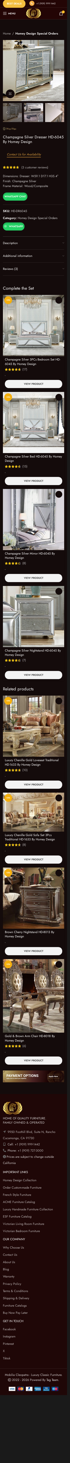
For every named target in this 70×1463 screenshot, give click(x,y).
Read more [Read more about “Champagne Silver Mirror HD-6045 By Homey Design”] (58, 494)
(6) (24, 1046)
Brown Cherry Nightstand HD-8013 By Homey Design (29, 934)
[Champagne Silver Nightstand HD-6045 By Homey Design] (33, 616)
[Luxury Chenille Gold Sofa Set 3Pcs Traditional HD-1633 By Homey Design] (33, 812)
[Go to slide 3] (36, 97)
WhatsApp (16, 226)
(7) (24, 660)
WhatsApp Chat (15, 196)
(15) (24, 466)
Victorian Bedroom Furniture (21, 1231)
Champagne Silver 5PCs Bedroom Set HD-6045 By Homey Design (32, 361)
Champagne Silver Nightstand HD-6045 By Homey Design (33, 652)
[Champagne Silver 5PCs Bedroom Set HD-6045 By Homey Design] (33, 325)
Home (7, 33)
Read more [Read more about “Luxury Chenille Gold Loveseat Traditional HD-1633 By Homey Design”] (58, 701)
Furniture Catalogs (15, 1305)
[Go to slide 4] (39, 97)
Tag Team (52, 1380)
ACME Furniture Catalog (19, 1202)
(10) (25, 770)
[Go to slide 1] (28, 97)
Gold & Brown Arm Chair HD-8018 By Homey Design (30, 1038)
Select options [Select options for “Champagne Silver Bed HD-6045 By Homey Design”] (58, 397)
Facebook (9, 1329)
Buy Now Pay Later (15, 1312)
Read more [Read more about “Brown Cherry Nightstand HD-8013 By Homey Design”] (58, 872)
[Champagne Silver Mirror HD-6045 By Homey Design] (33, 519)
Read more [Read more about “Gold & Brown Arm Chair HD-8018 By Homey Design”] (58, 964)
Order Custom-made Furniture (22, 1187)
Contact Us (10, 1254)
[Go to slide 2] (32, 97)
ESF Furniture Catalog (17, 1216)
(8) (24, 563)
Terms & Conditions (15, 1291)
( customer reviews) (34, 167)
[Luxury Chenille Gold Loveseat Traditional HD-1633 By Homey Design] (33, 726)
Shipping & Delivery (16, 1298)
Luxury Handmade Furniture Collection (28, 1209)
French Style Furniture (17, 1195)
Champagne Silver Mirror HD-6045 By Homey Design (30, 555)
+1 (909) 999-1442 (46, 3)
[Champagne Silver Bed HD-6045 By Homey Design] (33, 422)
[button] (7, 70)
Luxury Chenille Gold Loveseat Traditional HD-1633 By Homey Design (32, 762)
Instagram (9, 1336)
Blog (6, 1269)
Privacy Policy (12, 1284)
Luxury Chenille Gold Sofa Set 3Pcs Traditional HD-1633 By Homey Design (30, 837)
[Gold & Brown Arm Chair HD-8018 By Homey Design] (33, 996)
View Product (33, 384)
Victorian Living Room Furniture (23, 1224)
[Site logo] (33, 13)
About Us (9, 1262)
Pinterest (8, 1344)
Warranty (8, 1276)
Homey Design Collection (19, 1180)
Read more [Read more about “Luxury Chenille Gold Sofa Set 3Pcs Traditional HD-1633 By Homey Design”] (58, 798)
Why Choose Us (13, 1247)
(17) (24, 369)
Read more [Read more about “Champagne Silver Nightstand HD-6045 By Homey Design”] (58, 591)
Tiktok (6, 1358)
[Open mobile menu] (9, 13)
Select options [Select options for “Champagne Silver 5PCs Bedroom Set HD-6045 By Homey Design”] (58, 300)
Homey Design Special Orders (36, 33)
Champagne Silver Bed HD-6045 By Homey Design (33, 458)
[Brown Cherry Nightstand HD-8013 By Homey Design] (33, 898)
